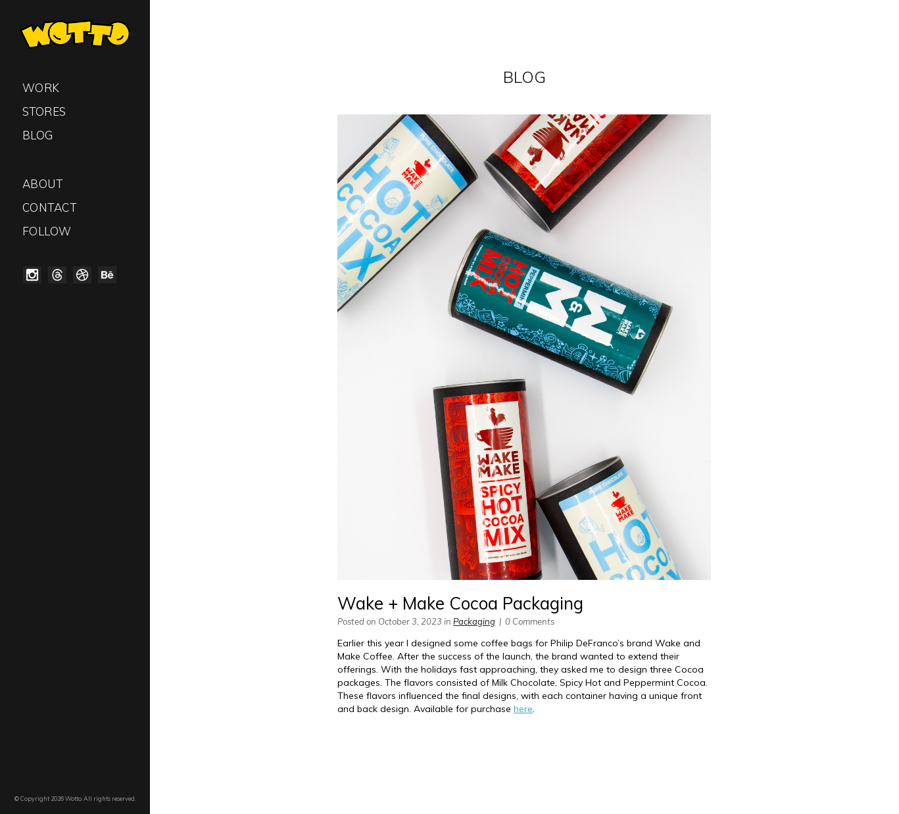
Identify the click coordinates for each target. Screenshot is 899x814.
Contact (49, 207)
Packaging (474, 621)
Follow (47, 231)
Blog (37, 135)
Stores (44, 111)
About (42, 184)
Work (41, 88)
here (523, 709)
